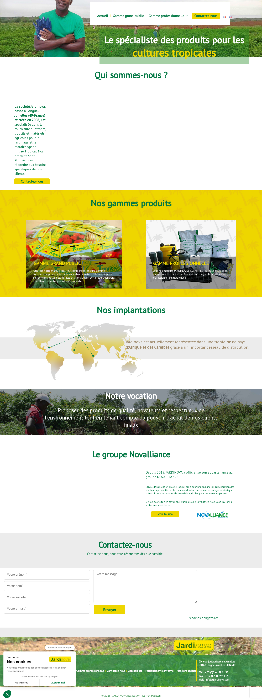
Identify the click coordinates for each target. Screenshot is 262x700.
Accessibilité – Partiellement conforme (151, 670)
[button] (7, 694)
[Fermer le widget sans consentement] (60, 647)
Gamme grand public (128, 16)
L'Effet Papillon (151, 695)
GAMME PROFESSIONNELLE (181, 263)
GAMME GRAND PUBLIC (57, 263)
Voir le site (165, 514)
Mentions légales (186, 670)
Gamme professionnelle (166, 16)
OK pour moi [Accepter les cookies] (58, 682)
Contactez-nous (205, 16)
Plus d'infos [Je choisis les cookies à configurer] (21, 682)
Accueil (102, 16)
